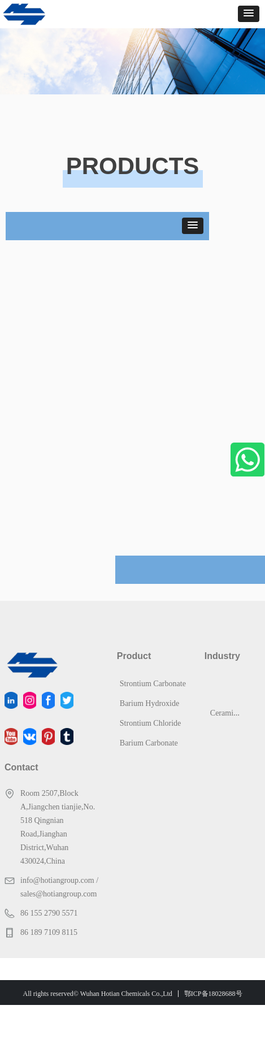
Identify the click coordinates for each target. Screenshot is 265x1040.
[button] (248, 14)
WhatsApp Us (247, 459)
